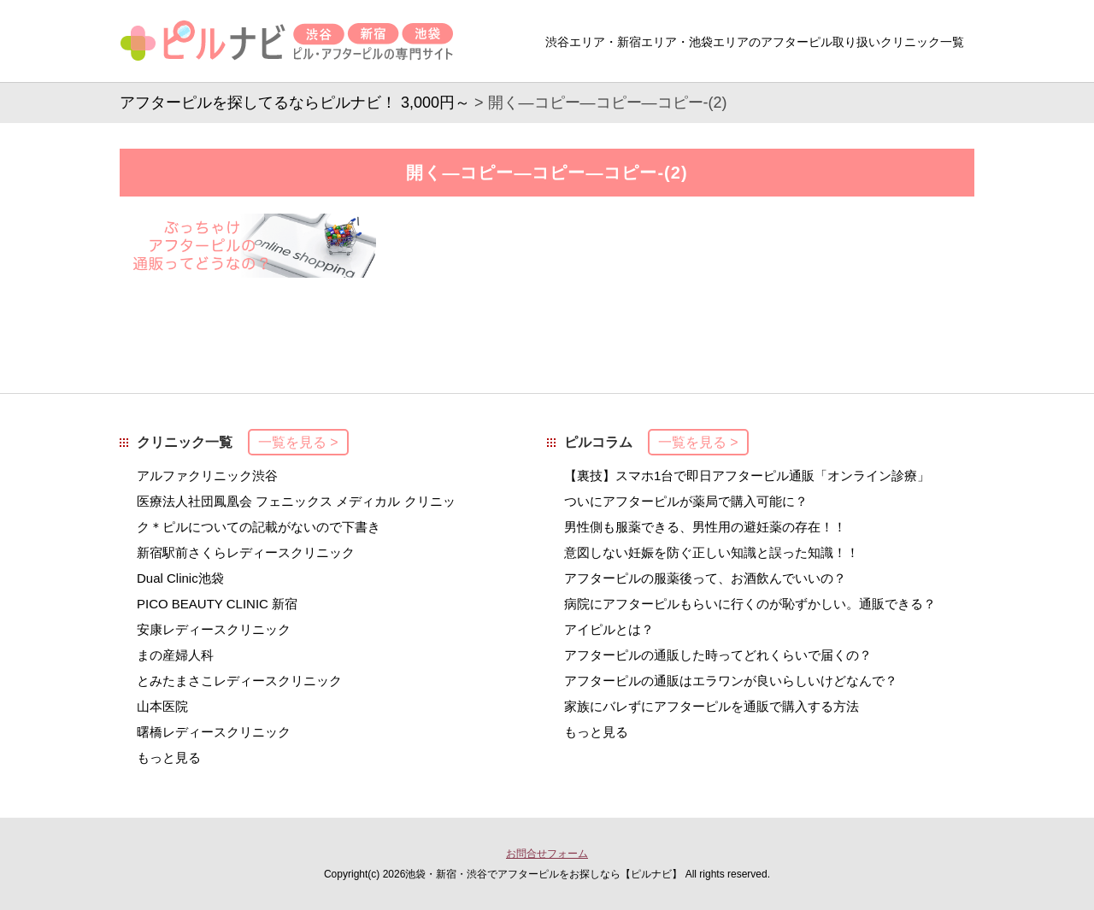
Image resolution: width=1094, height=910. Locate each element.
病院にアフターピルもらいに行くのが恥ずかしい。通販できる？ (750, 603)
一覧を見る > (298, 442)
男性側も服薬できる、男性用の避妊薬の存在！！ (705, 527)
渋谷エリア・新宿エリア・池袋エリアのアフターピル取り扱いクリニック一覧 (754, 42)
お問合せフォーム (547, 854)
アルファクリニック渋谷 (207, 475)
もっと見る (169, 757)
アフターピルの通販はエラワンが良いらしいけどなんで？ (730, 680)
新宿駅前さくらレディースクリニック (246, 552)
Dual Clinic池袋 (180, 578)
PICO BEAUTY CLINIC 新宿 (217, 603)
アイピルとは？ (609, 629)
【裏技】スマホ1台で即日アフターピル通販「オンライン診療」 (747, 475)
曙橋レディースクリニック (214, 732)
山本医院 (162, 706)
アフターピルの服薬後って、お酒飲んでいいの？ (705, 578)
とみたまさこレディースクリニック (239, 680)
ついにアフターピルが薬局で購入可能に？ (686, 501)
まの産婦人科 (175, 655)
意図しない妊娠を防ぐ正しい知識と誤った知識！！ (711, 552)
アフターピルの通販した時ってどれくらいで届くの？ (718, 655)
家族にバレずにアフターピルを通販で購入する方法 (711, 706)
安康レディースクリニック (214, 629)
